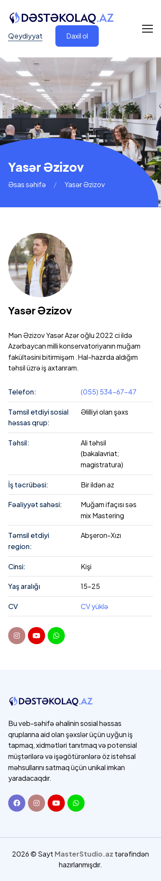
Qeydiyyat (25, 35)
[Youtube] (56, 803)
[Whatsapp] (76, 803)
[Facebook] (16, 803)
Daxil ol (77, 35)
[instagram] (16, 635)
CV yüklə (94, 606)
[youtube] (36, 635)
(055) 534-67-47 (109, 391)
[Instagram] (36, 803)
